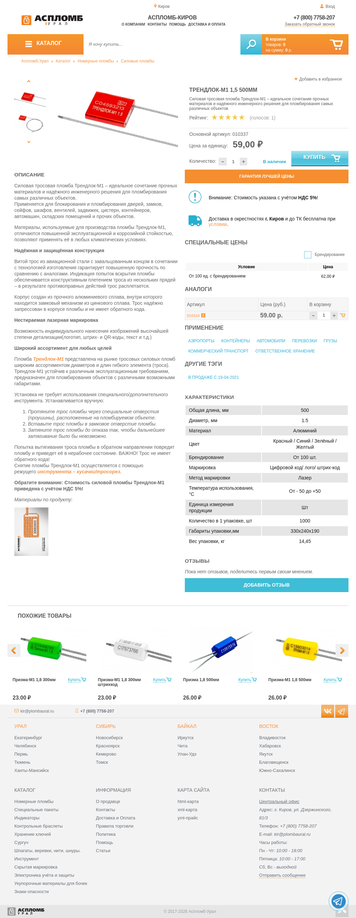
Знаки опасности (31, 891)
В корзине (276, 39)
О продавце (108, 801)
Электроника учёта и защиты (44, 875)
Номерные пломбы (96, 61)
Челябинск (25, 745)
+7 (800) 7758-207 (314, 17)
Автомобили (271, 341)
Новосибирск (109, 737)
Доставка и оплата (206, 24)
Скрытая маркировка (35, 867)
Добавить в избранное (320, 79)
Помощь (177, 24)
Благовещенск (273, 762)
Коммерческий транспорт (218, 351)
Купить (322, 158)
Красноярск (107, 745)
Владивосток (272, 737)
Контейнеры (235, 341)
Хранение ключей (32, 834)
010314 (193, 316)
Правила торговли (114, 826)
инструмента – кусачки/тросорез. (80, 471)
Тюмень (22, 762)
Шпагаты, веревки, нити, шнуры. (47, 850)
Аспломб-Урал (35, 61)
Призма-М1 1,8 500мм (289, 679)
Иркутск (186, 737)
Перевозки (304, 341)
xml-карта (187, 809)
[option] (114, 117)
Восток (268, 726)
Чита (183, 745)
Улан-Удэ (187, 754)
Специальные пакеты (36, 809)
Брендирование (330, 254)
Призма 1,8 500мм (201, 679)
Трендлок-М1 (48, 359)
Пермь (21, 754)
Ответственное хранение (285, 351)
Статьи (103, 850)
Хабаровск (270, 745)
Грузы (330, 341)
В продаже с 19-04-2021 (213, 377)
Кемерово (106, 754)
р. (288, 50)
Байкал (187, 726)
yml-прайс (188, 817)
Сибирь (106, 726)
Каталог (63, 61)
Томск (102, 762)
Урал (20, 726)
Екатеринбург (28, 737)
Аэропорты (201, 341)
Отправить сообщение (282, 875)
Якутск (266, 754)
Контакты (157, 24)
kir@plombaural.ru (37, 711)
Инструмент (26, 858)
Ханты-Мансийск (31, 770)
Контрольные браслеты (38, 826)
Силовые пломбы (137, 61)
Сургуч (21, 842)
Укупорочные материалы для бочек (50, 883)
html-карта (188, 801)
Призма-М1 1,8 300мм (34, 679)
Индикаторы (27, 817)
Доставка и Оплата (115, 817)
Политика (106, 834)
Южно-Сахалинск (277, 770)
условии (218, 224)
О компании (133, 24)
